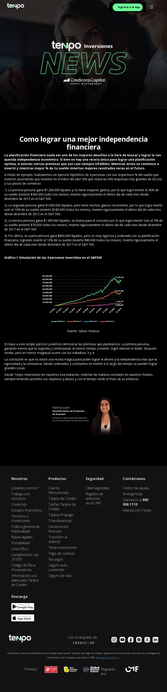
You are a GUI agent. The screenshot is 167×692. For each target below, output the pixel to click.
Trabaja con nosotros (20, 496)
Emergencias (133, 494)
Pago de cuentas (61, 553)
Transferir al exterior (57, 539)
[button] (151, 7)
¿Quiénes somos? (24, 488)
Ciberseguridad (97, 488)
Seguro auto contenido (58, 567)
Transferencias (60, 521)
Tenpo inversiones (62, 547)
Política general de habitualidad (25, 529)
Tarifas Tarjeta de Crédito (62, 506)
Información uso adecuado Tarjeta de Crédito (25, 580)
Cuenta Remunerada (58, 490)
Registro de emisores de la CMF (94, 498)
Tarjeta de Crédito (62, 498)
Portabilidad (20, 543)
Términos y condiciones (20, 518)
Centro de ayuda (136, 488)
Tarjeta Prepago (60, 515)
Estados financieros (26, 510)
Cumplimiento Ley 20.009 (24, 557)
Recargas (55, 559)
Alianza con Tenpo (137, 510)
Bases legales (22, 537)
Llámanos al (135, 502)
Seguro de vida (59, 575)
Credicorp (19, 504)
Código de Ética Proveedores (23, 567)
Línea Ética (19, 549)
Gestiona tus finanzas (58, 529)
